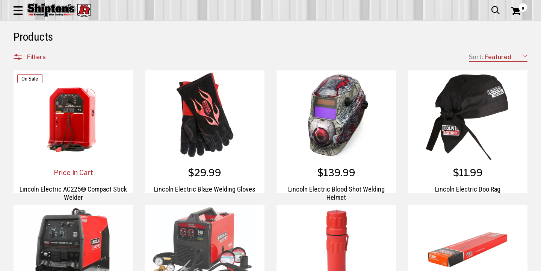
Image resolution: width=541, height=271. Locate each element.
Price (33, 222)
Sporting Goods (474, 55)
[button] (296, 27)
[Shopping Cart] (514, 27)
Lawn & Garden (369, 55)
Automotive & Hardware (129, 55)
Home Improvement (305, 55)
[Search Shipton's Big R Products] (245, 27)
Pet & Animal (420, 55)
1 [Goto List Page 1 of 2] (347, 263)
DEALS (513, 55)
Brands (36, 206)
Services (517, 5)
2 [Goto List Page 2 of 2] (358, 263)
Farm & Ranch (193, 55)
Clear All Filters (30, 80)
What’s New (485, 5)
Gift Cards (452, 5)
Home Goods (245, 55)
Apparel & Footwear (53, 55)
